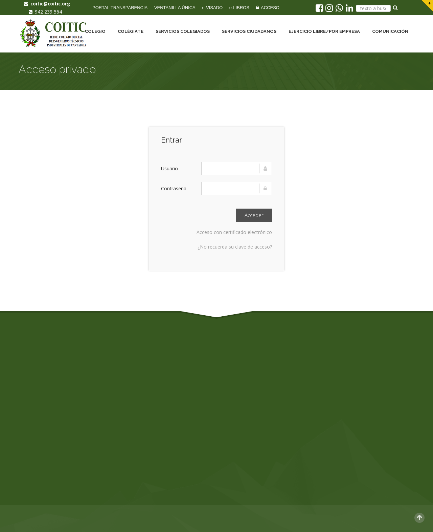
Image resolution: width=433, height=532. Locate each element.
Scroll (419, 518)
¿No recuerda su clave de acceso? (235, 246)
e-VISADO (212, 7)
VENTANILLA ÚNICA (175, 7)
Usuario (169, 168)
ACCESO (267, 7)
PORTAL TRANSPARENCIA (119, 7)
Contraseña (173, 188)
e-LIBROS (239, 7)
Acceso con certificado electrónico (234, 232)
